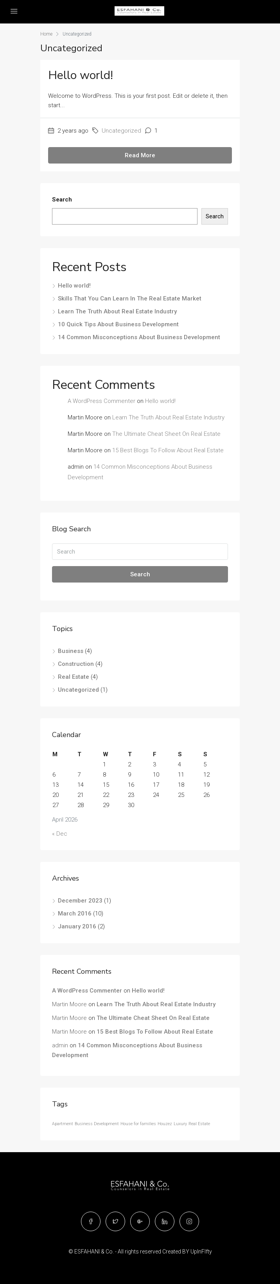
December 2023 (80, 900)
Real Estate (73, 676)
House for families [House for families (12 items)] (138, 1123)
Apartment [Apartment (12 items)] (62, 1123)
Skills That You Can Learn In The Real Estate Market (129, 298)
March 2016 (75, 913)
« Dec (59, 833)
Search (62, 199)
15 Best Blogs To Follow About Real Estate (168, 450)
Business (70, 651)
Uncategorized (121, 130)
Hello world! (80, 75)
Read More (140, 155)
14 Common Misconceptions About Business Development (139, 337)
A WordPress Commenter (101, 401)
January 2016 (77, 926)
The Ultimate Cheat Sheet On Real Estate (166, 433)
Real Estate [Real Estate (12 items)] (199, 1123)
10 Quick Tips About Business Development (118, 324)
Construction (76, 663)
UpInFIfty (201, 1251)
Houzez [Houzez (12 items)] (165, 1123)
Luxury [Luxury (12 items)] (180, 1123)
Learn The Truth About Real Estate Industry (117, 311)
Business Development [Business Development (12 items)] (97, 1123)
